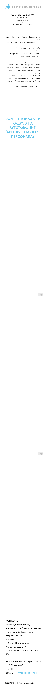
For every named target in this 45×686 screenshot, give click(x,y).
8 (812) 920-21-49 (32, 661)
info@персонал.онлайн (26, 672)
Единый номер (13, 661)
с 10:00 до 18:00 (14, 665)
